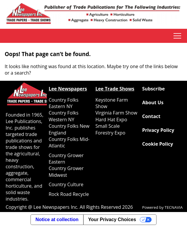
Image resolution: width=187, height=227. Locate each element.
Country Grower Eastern (66, 158)
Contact (151, 116)
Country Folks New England (69, 129)
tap (177, 36)
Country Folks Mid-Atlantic (69, 142)
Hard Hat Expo (111, 119)
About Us (153, 102)
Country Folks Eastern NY (64, 103)
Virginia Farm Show (116, 113)
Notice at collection (57, 219)
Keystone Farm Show (111, 103)
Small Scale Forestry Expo (110, 129)
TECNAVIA (174, 207)
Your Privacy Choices (112, 219)
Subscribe (153, 88)
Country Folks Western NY (64, 116)
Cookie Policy (157, 144)
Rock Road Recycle (69, 194)
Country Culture (66, 184)
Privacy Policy (158, 130)
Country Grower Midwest (66, 171)
